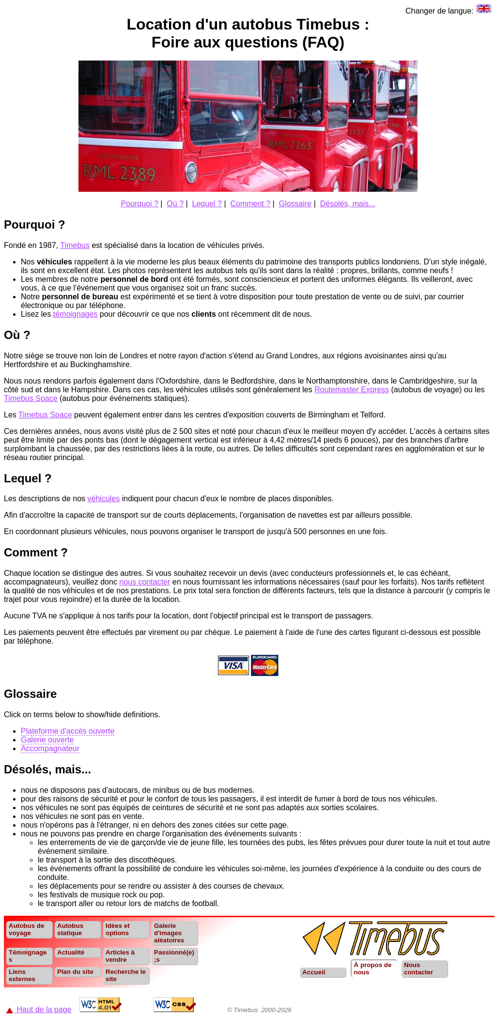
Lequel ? (207, 204)
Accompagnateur (50, 748)
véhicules (104, 498)
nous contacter (144, 582)
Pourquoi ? (139, 204)
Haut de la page (38, 1009)
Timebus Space (31, 398)
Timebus (75, 245)
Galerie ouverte (47, 740)
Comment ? (250, 204)
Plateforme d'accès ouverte (67, 731)
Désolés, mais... (347, 204)
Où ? (175, 204)
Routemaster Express (351, 389)
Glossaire (295, 204)
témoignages (75, 314)
